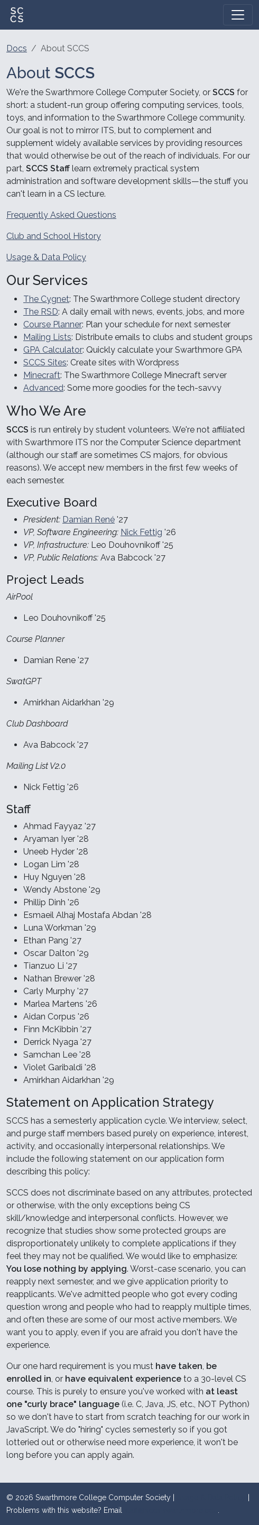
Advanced (43, 388)
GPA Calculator (52, 350)
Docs (16, 48)
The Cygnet (46, 299)
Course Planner (52, 324)
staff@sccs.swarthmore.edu (171, 1510)
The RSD (40, 312)
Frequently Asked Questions (61, 215)
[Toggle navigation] (238, 14)
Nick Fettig (141, 532)
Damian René (88, 520)
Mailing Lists (47, 337)
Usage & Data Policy (46, 257)
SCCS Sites (45, 362)
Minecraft (41, 375)
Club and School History (53, 236)
